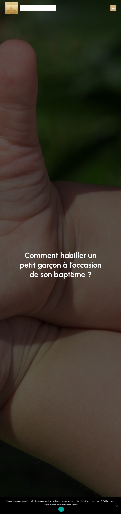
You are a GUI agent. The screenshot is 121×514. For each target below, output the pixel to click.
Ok (61, 509)
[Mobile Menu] (113, 8)
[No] (117, 505)
